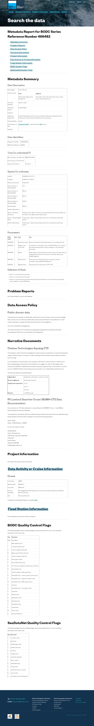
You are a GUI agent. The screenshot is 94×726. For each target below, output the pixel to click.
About (64, 12)
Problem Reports (17, 46)
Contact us (71, 1)
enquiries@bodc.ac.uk (20, 701)
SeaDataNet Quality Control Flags (34, 622)
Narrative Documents (19, 53)
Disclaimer (78, 700)
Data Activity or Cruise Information (25, 60)
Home (11, 12)
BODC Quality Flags (18, 67)
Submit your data (40, 12)
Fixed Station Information (21, 63)
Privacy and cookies (81, 702)
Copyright (78, 698)
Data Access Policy (18, 49)
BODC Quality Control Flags (29, 525)
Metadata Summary (19, 42)
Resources (55, 12)
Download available (24, 124)
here (36, 500)
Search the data (23, 12)
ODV (41, 124)
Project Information (18, 56)
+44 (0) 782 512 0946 (17, 698)
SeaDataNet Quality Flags (21, 70)
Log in (84, 1)
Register (79, 1)
